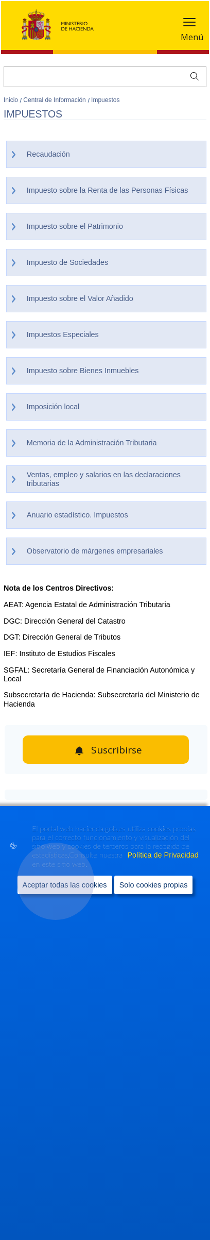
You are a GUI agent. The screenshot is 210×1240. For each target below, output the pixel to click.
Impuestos (105, 100)
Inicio (12, 100)
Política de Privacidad (162, 855)
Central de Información (55, 100)
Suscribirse (116, 750)
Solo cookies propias (153, 885)
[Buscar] (105, 76)
